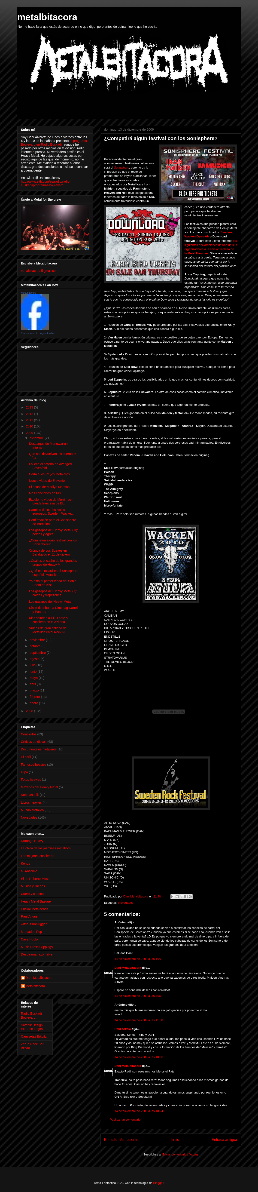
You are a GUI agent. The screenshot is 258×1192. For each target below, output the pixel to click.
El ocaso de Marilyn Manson (49, 487)
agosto (35, 659)
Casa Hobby (30, 939)
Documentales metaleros (39, 749)
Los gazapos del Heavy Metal (50, 601)
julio (33, 665)
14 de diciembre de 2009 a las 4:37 (138, 996)
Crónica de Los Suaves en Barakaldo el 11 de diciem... (50, 552)
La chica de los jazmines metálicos (46, 848)
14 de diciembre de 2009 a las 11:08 (139, 1020)
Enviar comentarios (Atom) (180, 1154)
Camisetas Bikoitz (34, 1036)
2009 (30, 433)
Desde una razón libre (37, 954)
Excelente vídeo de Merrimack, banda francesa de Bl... (51, 501)
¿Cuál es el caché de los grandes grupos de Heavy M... (53, 562)
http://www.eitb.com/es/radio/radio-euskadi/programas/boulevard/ (46, 183)
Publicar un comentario (125, 1119)
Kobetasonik (30, 795)
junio (33, 671)
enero (34, 703)
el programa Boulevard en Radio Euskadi (54, 142)
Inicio (175, 1140)
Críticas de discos (33, 741)
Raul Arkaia (29, 916)
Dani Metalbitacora (128, 967)
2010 (30, 426)
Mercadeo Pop (31, 932)
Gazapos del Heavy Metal (39, 787)
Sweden (226, 232)
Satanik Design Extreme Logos (32, 1027)
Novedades (126, 902)
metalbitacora (47, 17)
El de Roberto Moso (35, 879)
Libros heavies (31, 802)
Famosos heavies (33, 764)
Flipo (24, 772)
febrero (35, 697)
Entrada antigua (224, 1140)
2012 (30, 414)
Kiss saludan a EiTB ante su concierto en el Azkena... (49, 620)
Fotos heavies (31, 779)
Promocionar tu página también (38, 333)
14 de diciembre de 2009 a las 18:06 (139, 1057)
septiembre (38, 652)
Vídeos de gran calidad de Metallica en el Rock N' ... (49, 630)
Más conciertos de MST (46, 493)
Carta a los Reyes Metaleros (49, 474)
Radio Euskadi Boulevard (31, 1015)
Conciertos (28, 734)
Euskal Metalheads (34, 909)
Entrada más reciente (121, 1140)
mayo (34, 678)
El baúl (26, 757)
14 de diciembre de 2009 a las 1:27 (138, 959)
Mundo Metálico (32, 810)
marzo (35, 690)
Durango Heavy (32, 841)
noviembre (38, 640)
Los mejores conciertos (37, 856)
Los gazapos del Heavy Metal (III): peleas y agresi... (53, 532)
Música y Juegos (33, 886)
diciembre (37, 438)
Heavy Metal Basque (36, 901)
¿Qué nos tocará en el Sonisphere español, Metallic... (53, 573)
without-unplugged (34, 924)
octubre (36, 646)
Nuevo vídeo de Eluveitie (47, 480)
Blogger (158, 1183)
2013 (30, 407)
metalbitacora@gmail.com (39, 271)
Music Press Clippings (37, 947)
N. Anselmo (29, 871)
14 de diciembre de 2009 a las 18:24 (139, 1111)
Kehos (25, 863)
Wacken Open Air (197, 236)
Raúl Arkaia (123, 1029)
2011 (30, 420)
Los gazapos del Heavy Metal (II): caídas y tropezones (53, 593)
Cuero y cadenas (33, 894)
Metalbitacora (28, 292)
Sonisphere (121, 167)
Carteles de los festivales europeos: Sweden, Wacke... (51, 512)
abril (33, 684)
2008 (30, 711)
